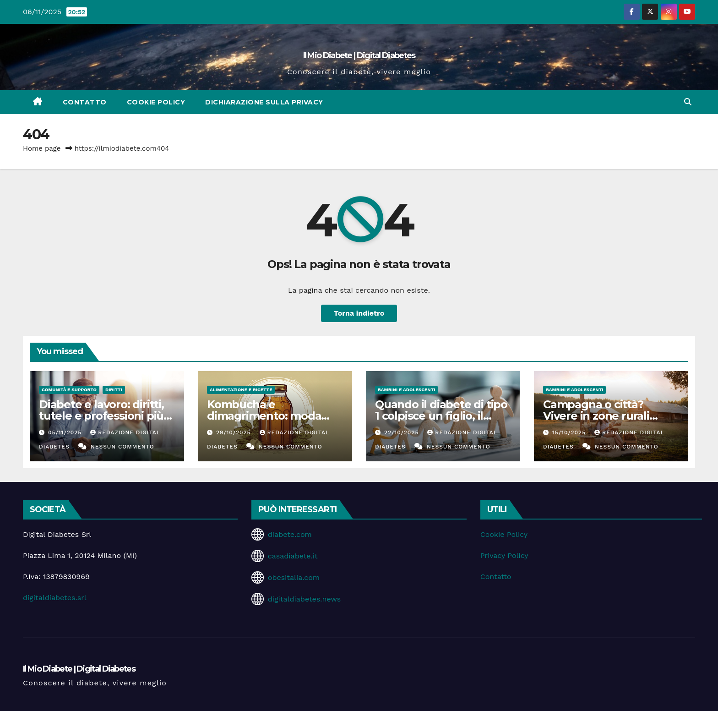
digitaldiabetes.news (304, 599)
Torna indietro (359, 313)
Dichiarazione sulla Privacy (264, 102)
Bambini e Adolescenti (406, 389)
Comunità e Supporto (69, 389)
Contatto (85, 102)
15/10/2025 (570, 432)
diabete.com (290, 534)
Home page (42, 148)
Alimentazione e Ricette (241, 389)
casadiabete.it (293, 556)
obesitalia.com (294, 577)
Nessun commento (122, 446)
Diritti (113, 389)
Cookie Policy (156, 102)
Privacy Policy (504, 555)
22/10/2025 (402, 432)
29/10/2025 (234, 432)
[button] (687, 102)
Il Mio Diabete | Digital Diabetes (359, 55)
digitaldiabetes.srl (55, 597)
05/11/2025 (66, 432)
